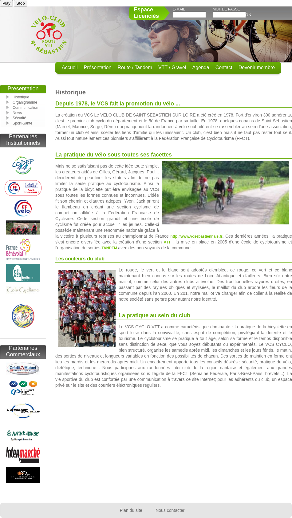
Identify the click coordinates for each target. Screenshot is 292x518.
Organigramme (25, 102)
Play (6, 3)
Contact (223, 67)
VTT (168, 242)
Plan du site (131, 510)
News (17, 113)
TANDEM (110, 248)
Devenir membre (257, 67)
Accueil (70, 67)
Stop (20, 3)
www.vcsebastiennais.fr (202, 236)
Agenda (200, 67)
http (173, 236)
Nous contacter (170, 510)
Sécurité (19, 118)
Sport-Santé (22, 123)
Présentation (98, 67)
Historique (21, 97)
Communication (25, 107)
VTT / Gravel (172, 67)
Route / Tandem (134, 67)
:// (179, 236)
